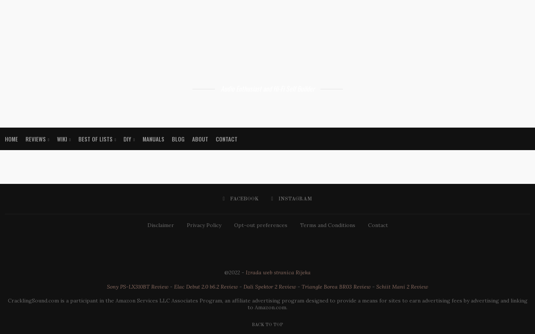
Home (11, 139)
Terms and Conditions (327, 225)
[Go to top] (267, 324)
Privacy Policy (204, 225)
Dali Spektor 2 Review (269, 286)
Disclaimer (160, 225)
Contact (226, 139)
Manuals (153, 139)
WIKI (62, 139)
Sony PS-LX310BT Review (137, 286)
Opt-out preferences (260, 225)
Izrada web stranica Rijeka (278, 272)
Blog (178, 139)
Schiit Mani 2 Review (402, 286)
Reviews (36, 139)
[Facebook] (240, 199)
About (200, 139)
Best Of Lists (95, 139)
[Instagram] (291, 199)
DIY (127, 139)
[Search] (526, 139)
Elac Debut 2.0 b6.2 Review (206, 286)
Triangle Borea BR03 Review (336, 286)
